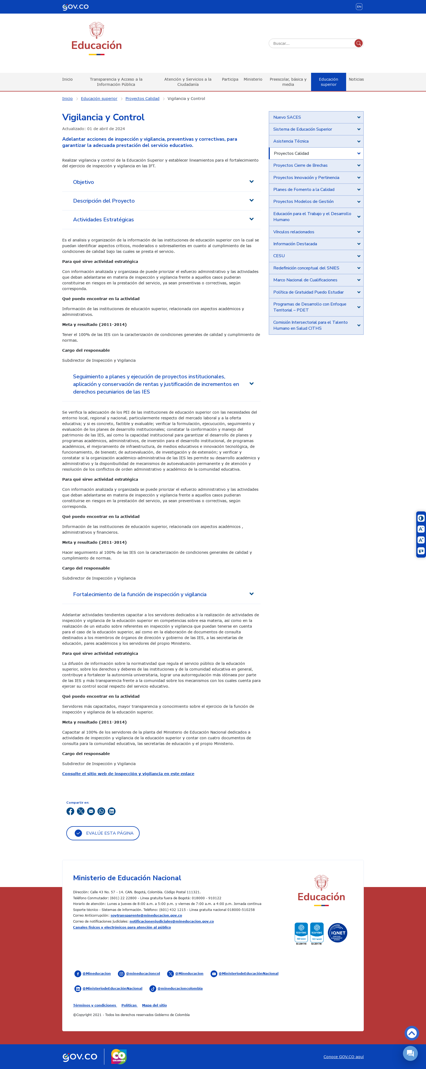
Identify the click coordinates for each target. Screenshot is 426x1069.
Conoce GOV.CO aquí (344, 1056)
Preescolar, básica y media (288, 81)
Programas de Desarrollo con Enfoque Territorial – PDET (309, 307)
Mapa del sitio (154, 1005)
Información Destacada (295, 244)
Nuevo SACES (287, 117)
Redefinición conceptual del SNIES (306, 268)
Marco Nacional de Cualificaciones (305, 280)
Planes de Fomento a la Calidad (303, 190)
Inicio (67, 79)
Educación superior (328, 81)
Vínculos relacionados (293, 232)
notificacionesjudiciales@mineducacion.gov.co (172, 921)
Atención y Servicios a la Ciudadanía (187, 81)
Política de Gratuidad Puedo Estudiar (308, 292)
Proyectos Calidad (142, 98)
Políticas (129, 1005)
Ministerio (253, 79)
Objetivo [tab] (83, 182)
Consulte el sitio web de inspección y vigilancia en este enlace (128, 773)
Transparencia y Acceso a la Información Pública (116, 81)
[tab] (316, 117)
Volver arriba (412, 1033)
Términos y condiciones (95, 1005)
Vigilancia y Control (186, 98)
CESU (279, 256)
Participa (230, 79)
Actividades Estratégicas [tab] (103, 219)
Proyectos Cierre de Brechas (300, 165)
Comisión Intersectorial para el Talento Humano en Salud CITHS (310, 325)
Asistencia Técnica (291, 141)
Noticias (356, 79)
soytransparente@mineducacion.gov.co (146, 915)
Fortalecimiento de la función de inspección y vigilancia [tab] (139, 594)
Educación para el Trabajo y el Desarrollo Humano (312, 217)
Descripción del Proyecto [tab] (104, 201)
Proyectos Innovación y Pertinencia (306, 178)
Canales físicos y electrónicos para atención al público (122, 927)
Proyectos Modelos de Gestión (303, 202)
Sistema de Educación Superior (302, 129)
